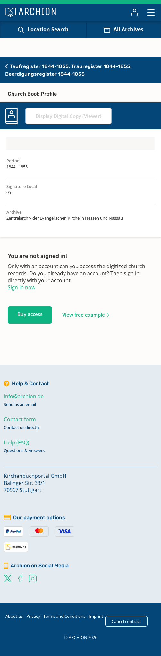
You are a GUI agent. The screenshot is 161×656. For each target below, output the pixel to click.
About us (14, 616)
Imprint (96, 616)
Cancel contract (126, 621)
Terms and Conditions (64, 616)
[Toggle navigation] (150, 12)
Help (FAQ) (16, 442)
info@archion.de (24, 396)
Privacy (33, 616)
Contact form (20, 419)
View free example (83, 314)
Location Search (48, 29)
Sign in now (21, 287)
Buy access (29, 314)
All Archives (128, 29)
